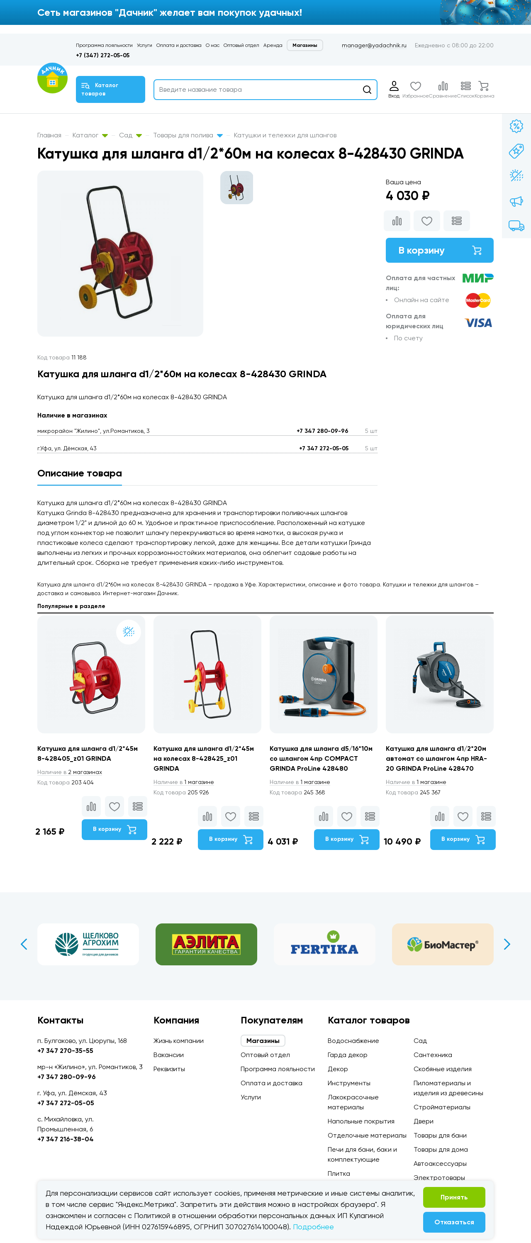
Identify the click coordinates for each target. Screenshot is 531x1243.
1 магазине (183, 782)
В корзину (439, 250)
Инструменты (349, 1083)
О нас (212, 45)
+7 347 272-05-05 (323, 448)
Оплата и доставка (179, 45)
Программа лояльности (104, 45)
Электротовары (439, 1178)
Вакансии (168, 1055)
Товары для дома (441, 1149)
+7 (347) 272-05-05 (102, 55)
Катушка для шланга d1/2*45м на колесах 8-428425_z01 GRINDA (203, 758)
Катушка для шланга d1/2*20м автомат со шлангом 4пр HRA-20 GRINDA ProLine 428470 (436, 758)
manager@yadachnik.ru (374, 45)
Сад (130, 135)
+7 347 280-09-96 (322, 431)
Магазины (304, 45)
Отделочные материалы (367, 1135)
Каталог (90, 135)
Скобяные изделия (443, 1069)
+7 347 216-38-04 (65, 1139)
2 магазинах (69, 772)
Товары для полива (188, 135)
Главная (49, 135)
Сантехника (433, 1055)
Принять (454, 1197)
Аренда (273, 45)
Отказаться (454, 1222)
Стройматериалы (442, 1107)
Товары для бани (440, 1135)
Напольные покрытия (361, 1121)
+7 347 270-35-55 (65, 1051)
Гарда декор (348, 1055)
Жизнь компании (178, 1041)
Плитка (339, 1173)
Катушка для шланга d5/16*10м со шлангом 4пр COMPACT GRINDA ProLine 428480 (321, 758)
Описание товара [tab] (79, 473)
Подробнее (313, 1226)
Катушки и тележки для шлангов (285, 135)
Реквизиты (169, 1069)
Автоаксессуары (440, 1163)
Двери (424, 1121)
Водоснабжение (353, 1041)
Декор (338, 1069)
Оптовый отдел (241, 45)
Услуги (144, 45)
